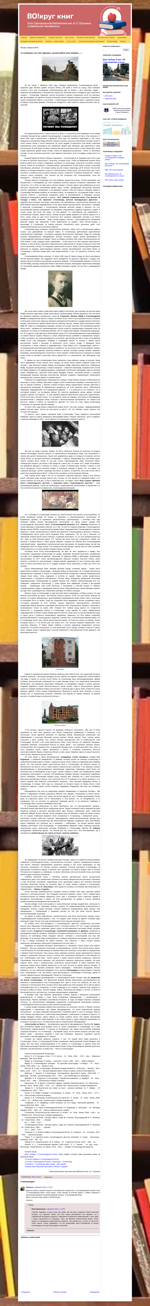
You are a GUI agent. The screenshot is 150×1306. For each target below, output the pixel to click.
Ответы (31, 1205)
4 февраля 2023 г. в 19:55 (55, 1209)
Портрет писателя (55, 37)
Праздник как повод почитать (31, 41)
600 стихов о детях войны (114, 180)
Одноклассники (110, 98)
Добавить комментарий (30, 1237)
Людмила (29, 1187)
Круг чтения (69, 37)
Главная (24, 37)
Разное (123, 41)
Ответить (29, 1200)
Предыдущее (94, 1292)
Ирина (34, 1177)
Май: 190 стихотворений (114, 170)
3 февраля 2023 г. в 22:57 (43, 1187)
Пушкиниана (122, 37)
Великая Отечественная (86, 37)
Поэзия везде (112, 41)
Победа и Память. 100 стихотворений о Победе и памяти (115, 158)
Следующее (25, 1292)
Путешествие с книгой (106, 37)
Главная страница (60, 1292)
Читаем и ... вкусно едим (54, 41)
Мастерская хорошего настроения (91, 41)
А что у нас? (71, 41)
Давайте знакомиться (38, 37)
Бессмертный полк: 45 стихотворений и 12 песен (114, 175)
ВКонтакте (109, 96)
